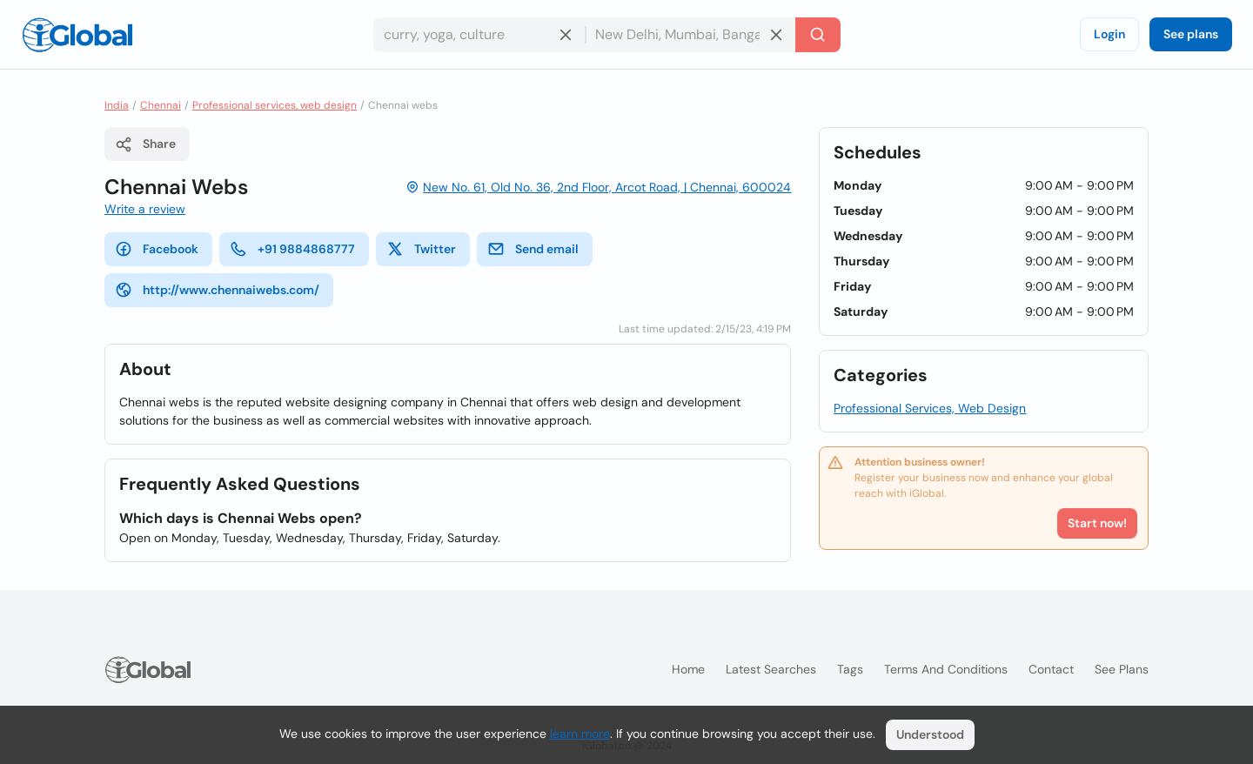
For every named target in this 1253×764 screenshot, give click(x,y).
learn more (580, 733)
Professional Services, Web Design (930, 408)
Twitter (421, 249)
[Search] (818, 34)
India (116, 105)
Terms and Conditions (946, 669)
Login (1109, 34)
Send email (533, 249)
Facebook (156, 249)
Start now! (1097, 523)
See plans (1190, 34)
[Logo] (77, 34)
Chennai (160, 105)
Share (145, 144)
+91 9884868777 (292, 249)
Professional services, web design (274, 105)
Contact (1051, 669)
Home (688, 669)
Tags (850, 669)
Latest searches (771, 669)
